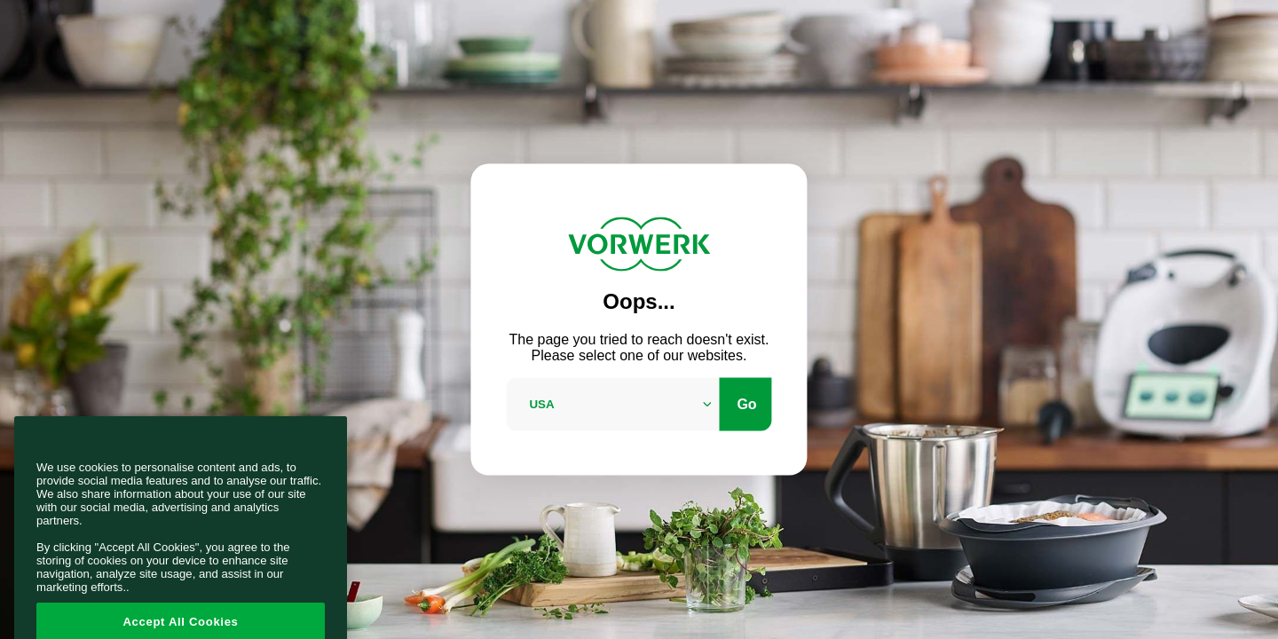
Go (746, 403)
